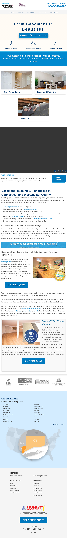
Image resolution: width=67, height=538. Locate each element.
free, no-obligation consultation (31, 308)
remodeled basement (30, 209)
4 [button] (63, 171)
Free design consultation (11, 207)
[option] (33, 150)
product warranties (18, 216)
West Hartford (27, 311)
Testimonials (37, 486)
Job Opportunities (15, 493)
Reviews (36, 483)
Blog (11, 483)
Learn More (58, 178)
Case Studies (38, 493)
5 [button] (66, 171)
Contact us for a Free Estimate (33, 35)
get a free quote (33, 520)
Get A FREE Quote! (16, 285)
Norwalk (35, 311)
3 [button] (60, 171)
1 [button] (55, 171)
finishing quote (6, 262)
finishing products (14, 214)
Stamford (19, 311)
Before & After (38, 488)
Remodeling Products (40, 476)
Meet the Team (14, 490)
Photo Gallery (14, 486)
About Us (13, 488)
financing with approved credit (42, 218)
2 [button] (58, 171)
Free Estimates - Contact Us (56, 5)
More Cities (59, 424)
